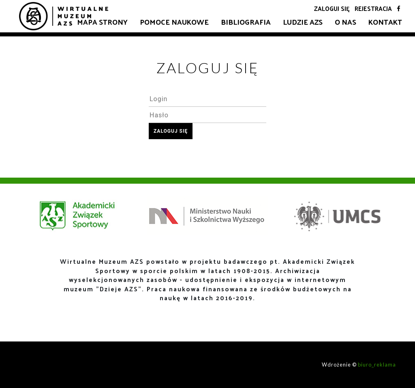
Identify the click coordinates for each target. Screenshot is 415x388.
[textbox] (207, 99)
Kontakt (385, 21)
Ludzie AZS (303, 21)
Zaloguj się (332, 8)
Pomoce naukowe (174, 21)
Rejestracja (373, 8)
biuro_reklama (377, 364)
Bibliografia (246, 21)
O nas (345, 21)
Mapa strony (102, 21)
